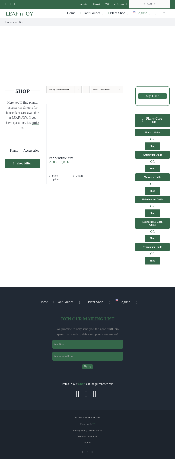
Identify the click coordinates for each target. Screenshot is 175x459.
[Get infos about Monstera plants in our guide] (152, 177)
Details (79, 175)
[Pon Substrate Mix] (66, 128)
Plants (14, 150)
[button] (164, 13)
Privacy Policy (80, 430)
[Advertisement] (87, 52)
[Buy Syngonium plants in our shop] (152, 260)
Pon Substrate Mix (61, 158)
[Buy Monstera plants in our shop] (152, 191)
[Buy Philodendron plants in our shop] (152, 213)
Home (8, 22)
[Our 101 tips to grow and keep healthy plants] (152, 120)
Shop (81, 384)
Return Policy (95, 430)
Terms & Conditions (87, 436)
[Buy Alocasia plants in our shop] (152, 146)
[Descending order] (86, 89)
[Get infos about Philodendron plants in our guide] (152, 199)
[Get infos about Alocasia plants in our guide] (152, 132)
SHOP (22, 91)
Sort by (59, 89)
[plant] (14, 138)
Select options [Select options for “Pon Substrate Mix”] (56, 177)
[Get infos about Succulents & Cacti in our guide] (152, 223)
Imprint (87, 442)
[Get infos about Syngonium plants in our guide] (152, 247)
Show (101, 89)
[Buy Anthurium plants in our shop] (152, 168)
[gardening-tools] (31, 138)
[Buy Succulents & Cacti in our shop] (152, 238)
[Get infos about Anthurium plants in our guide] (152, 155)
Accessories (31, 150)
